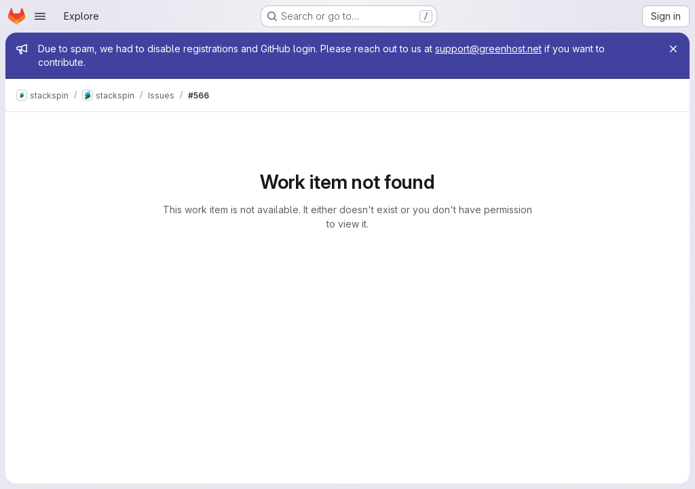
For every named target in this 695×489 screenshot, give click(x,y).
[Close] (673, 49)
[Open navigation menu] (40, 16)
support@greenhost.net (488, 48)
